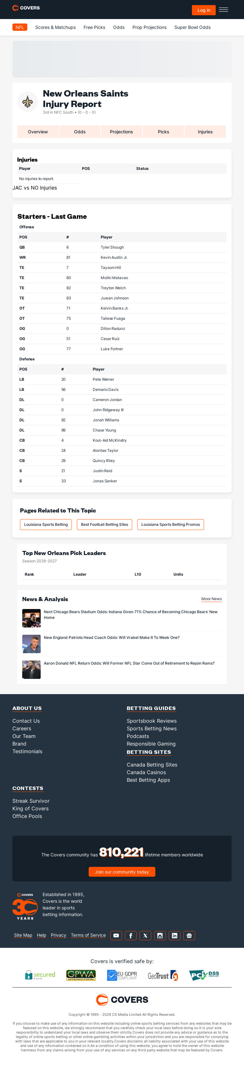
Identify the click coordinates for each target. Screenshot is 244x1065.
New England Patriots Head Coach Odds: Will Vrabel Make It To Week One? (112, 637)
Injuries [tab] (205, 131)
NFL (20, 27)
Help (41, 935)
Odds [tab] (80, 131)
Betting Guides (151, 708)
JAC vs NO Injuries (34, 187)
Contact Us (26, 721)
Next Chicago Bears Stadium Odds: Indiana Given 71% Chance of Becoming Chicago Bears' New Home (131, 614)
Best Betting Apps (148, 780)
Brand (19, 743)
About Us (27, 708)
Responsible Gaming (151, 743)
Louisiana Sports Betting (46, 524)
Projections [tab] (121, 131)
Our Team (24, 736)
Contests (28, 788)
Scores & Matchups (55, 27)
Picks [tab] (163, 131)
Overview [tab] (38, 131)
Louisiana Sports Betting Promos (170, 524)
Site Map (23, 935)
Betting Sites (149, 751)
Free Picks (94, 27)
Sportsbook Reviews (152, 721)
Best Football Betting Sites (104, 524)
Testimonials (27, 751)
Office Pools (27, 816)
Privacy (58, 935)
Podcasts (138, 736)
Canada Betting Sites (152, 764)
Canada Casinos (146, 772)
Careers (21, 728)
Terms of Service (88, 935)
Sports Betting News (152, 728)
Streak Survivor (31, 801)
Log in (204, 10)
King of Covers (30, 808)
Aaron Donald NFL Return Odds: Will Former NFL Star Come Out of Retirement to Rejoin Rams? (129, 663)
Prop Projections (149, 27)
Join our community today (122, 871)
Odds (119, 27)
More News (211, 598)
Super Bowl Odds (192, 27)
